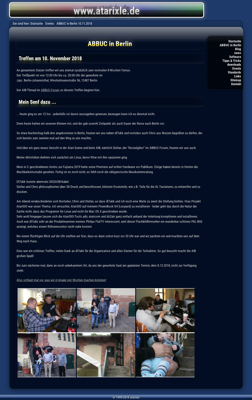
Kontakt (236, 84)
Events (236, 68)
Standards (234, 72)
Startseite (234, 41)
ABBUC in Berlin (230, 45)
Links (237, 76)
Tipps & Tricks (231, 61)
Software (235, 57)
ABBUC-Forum (50, 90)
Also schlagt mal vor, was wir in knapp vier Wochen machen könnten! (61, 280)
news (237, 53)
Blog (238, 49)
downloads (234, 65)
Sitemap (235, 80)
